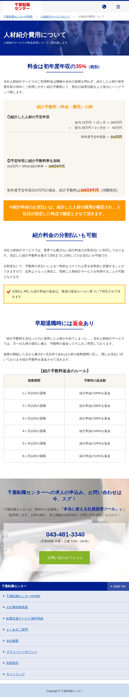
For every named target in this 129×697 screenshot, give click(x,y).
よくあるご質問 (17, 629)
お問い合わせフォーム (64, 558)
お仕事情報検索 (17, 607)
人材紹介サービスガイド (55, 16)
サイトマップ (15, 674)
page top (120, 586)
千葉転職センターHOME (18, 16)
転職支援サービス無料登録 (24, 618)
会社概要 (12, 641)
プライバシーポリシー (21, 652)
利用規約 (12, 663)
